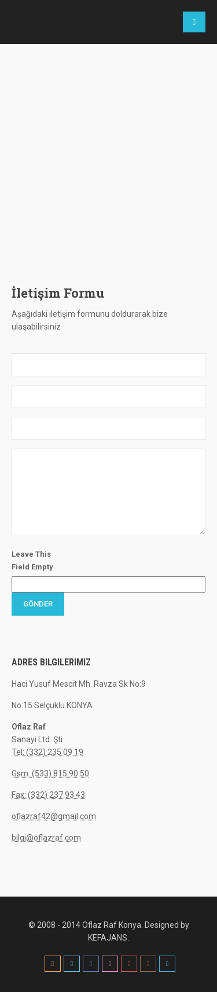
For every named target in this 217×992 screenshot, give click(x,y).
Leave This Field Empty (32, 560)
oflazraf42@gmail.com (54, 816)
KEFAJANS (107, 937)
